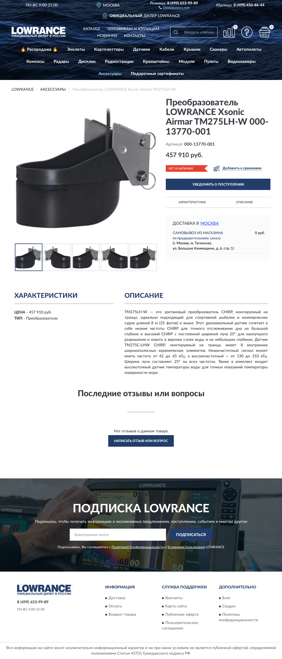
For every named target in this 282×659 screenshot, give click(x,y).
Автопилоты (249, 49)
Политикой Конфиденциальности (138, 547)
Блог (226, 598)
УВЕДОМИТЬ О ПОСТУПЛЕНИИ (218, 184)
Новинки (107, 36)
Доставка (117, 598)
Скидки (228, 606)
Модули (187, 62)
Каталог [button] (92, 29)
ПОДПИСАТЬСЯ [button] (191, 535)
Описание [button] (244, 202)
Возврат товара (122, 615)
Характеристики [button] (192, 202)
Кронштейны (156, 62)
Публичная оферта (182, 615)
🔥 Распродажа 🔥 (39, 49)
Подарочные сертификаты (157, 74)
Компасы (35, 62)
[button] (174, 7)
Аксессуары (110, 74)
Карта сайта (176, 606)
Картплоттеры (109, 49)
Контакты (134, 36)
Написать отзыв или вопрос (141, 441)
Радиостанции (119, 62)
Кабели (166, 49)
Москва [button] (209, 223)
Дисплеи (87, 62)
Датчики (141, 49)
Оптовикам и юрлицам (133, 29)
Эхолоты (76, 49)
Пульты (211, 62)
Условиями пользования (186, 547)
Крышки (192, 49)
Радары (61, 62)
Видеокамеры (242, 62)
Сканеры (218, 49)
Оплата (115, 606)
